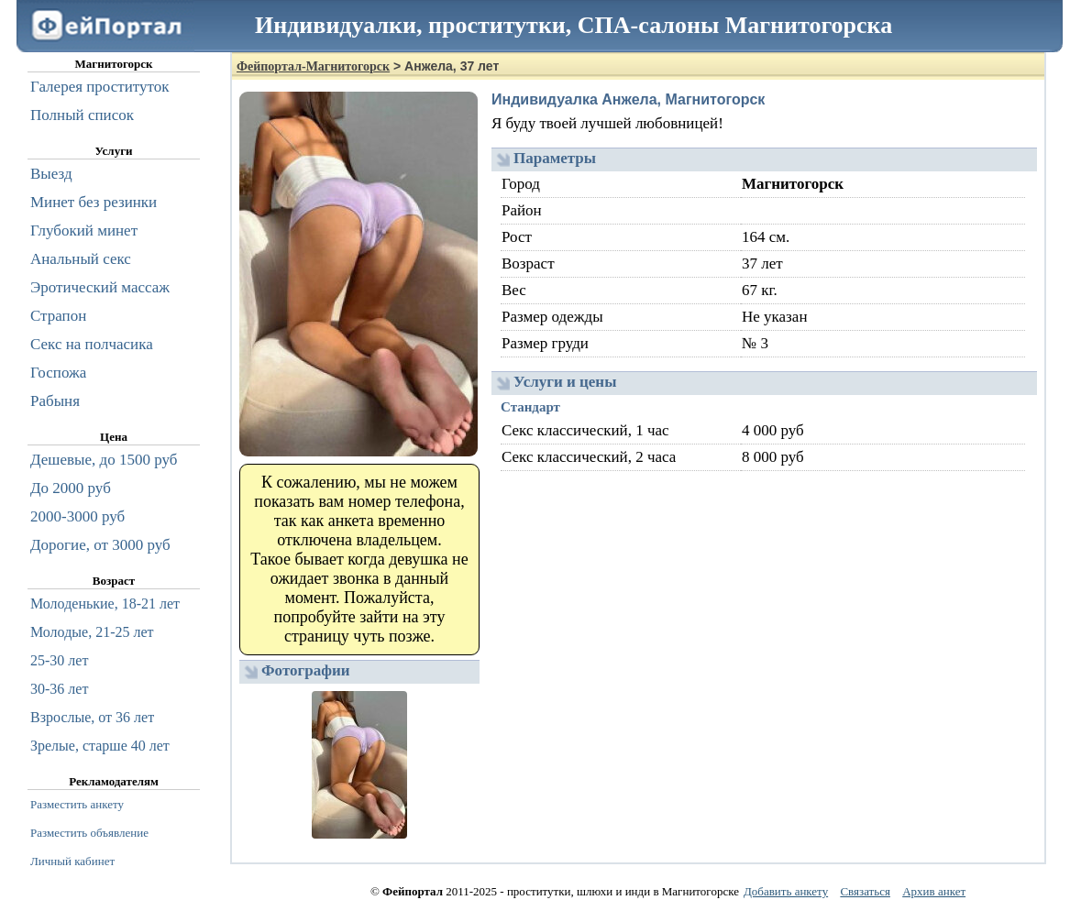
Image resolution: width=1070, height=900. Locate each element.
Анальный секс (80, 259)
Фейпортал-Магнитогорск (313, 66)
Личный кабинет (72, 861)
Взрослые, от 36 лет (92, 717)
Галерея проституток (100, 86)
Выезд (51, 173)
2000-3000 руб (77, 516)
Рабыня (55, 401)
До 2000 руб (70, 488)
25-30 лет (59, 660)
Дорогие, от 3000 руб (100, 545)
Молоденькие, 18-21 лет (105, 603)
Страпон (58, 315)
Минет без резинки (93, 202)
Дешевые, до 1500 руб (103, 459)
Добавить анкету (786, 891)
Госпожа (58, 372)
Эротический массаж (100, 287)
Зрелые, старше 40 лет (100, 745)
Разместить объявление (89, 833)
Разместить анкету (77, 804)
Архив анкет (933, 891)
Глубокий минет (84, 230)
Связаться (865, 891)
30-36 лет (59, 689)
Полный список (82, 115)
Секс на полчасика (91, 344)
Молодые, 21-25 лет (92, 632)
